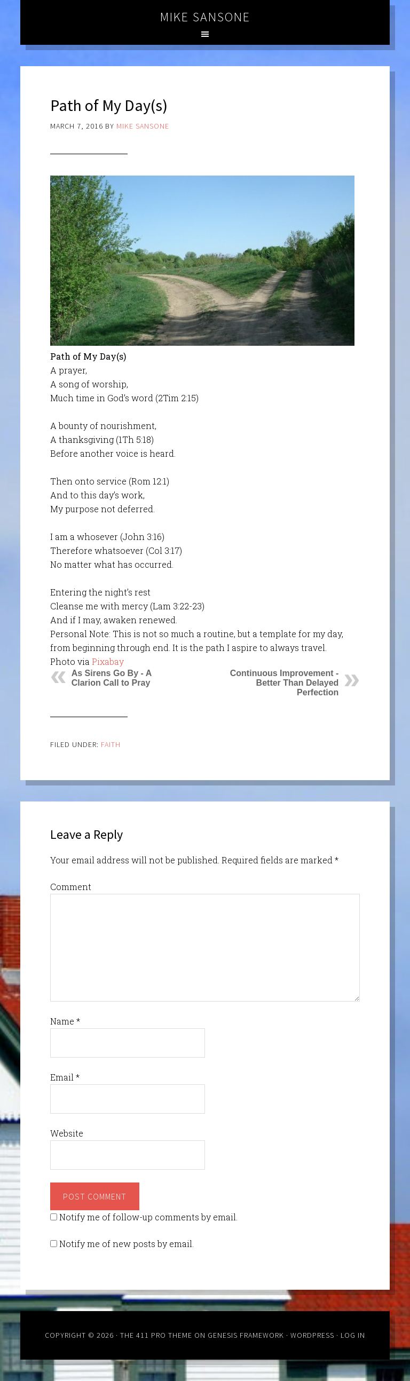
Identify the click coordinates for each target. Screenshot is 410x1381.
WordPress (312, 1335)
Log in (353, 1335)
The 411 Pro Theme (156, 1335)
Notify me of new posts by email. (126, 1243)
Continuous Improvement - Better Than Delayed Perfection (284, 683)
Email (65, 1077)
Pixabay (108, 661)
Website (66, 1133)
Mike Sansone (205, 17)
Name (65, 1021)
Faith (111, 744)
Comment (70, 886)
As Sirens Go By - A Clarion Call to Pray (112, 678)
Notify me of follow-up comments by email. (148, 1217)
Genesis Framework (246, 1335)
